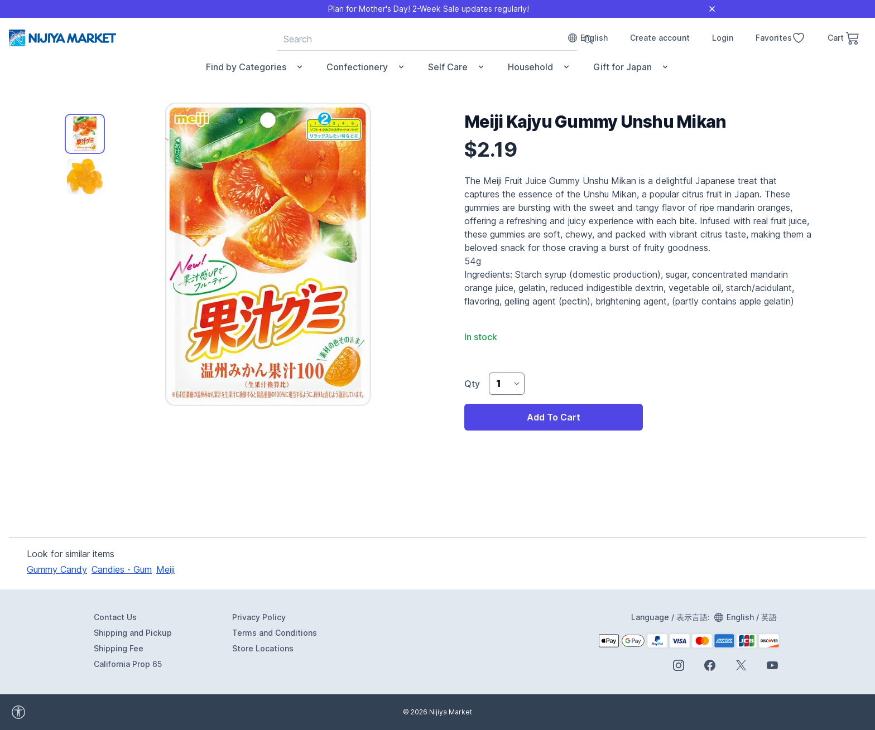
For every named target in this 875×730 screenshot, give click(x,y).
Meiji (165, 569)
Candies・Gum (122, 569)
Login (722, 37)
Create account (660, 37)
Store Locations (263, 648)
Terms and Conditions (274, 632)
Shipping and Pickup (133, 632)
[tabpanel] (268, 254)
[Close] (712, 9)
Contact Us (115, 617)
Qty (472, 383)
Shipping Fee (118, 648)
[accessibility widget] (67, 712)
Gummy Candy (57, 569)
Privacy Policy (259, 617)
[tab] (85, 134)
